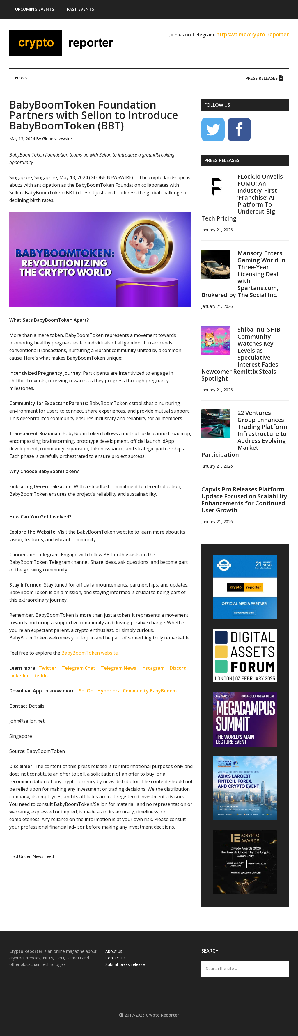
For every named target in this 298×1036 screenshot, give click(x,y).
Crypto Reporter (64, 43)
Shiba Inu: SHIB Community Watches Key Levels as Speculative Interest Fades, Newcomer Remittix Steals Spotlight (240, 354)
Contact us (115, 958)
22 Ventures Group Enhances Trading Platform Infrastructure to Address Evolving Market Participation (244, 434)
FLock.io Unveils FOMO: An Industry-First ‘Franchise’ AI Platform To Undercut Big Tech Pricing (242, 197)
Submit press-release (125, 964)
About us (113, 951)
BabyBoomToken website (89, 653)
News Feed (43, 856)
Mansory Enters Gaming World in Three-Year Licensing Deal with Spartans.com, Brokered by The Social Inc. (243, 274)
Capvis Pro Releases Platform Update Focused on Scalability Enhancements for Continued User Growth (244, 499)
